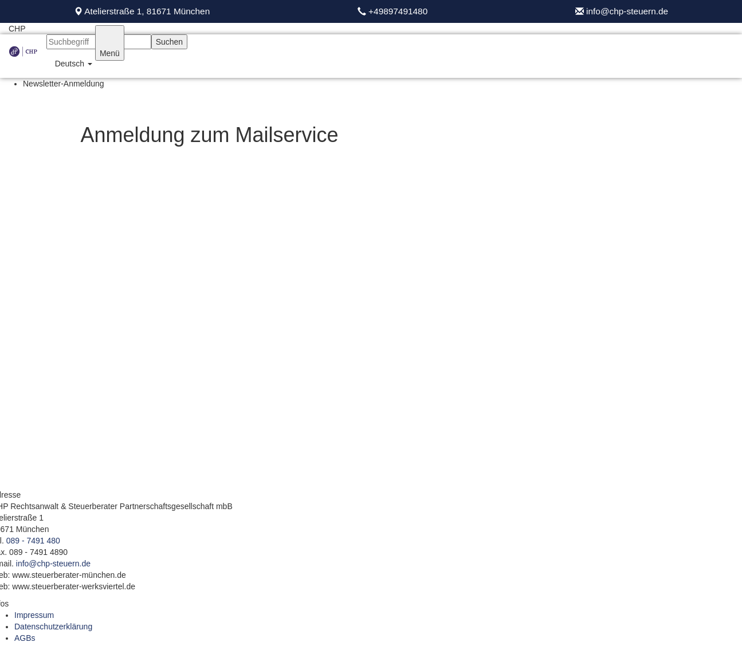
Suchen (169, 41)
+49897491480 (397, 11)
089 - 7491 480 (33, 540)
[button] (70, 63)
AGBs (25, 638)
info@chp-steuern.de (626, 11)
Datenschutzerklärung (53, 626)
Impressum (34, 615)
